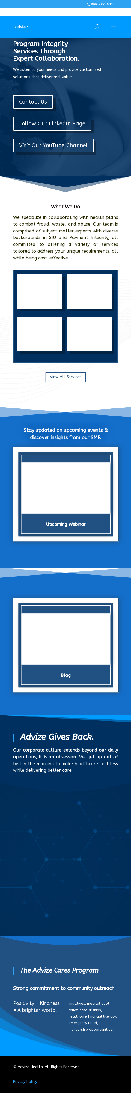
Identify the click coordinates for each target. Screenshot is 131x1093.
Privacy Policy (25, 1081)
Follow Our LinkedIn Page (52, 123)
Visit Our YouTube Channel (53, 145)
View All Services (65, 377)
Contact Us (33, 102)
